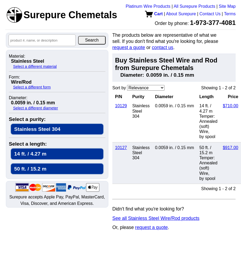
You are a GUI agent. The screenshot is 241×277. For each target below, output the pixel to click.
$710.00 (230, 106)
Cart (154, 14)
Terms (230, 14)
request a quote (128, 47)
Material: (17, 56)
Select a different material (35, 66)
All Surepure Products (194, 6)
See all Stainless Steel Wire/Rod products (156, 218)
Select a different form (32, 87)
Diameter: (18, 98)
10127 (121, 147)
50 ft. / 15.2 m (30, 169)
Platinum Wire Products (148, 6)
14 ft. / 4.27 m (30, 154)
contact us (162, 47)
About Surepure (181, 14)
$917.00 (230, 147)
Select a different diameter (35, 108)
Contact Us (210, 14)
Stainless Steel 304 (37, 129)
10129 (121, 106)
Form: (14, 77)
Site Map (227, 6)
